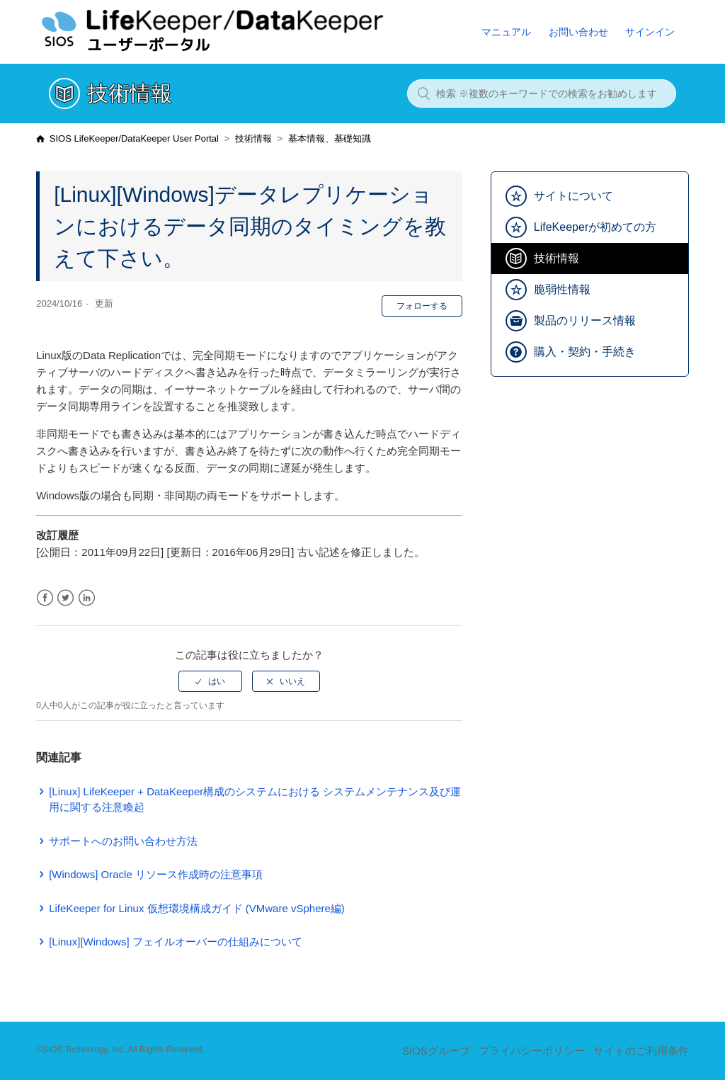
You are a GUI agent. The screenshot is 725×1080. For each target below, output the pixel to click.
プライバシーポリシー (532, 1051)
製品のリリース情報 (585, 320)
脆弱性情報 (562, 289)
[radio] (210, 681)
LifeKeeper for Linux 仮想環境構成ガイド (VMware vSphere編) (197, 908)
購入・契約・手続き (585, 352)
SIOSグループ (436, 1051)
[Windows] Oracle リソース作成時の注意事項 (156, 874)
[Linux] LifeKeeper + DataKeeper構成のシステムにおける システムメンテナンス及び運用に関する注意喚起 (255, 799)
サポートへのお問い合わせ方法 (123, 841)
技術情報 (253, 138)
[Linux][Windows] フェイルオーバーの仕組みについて (175, 942)
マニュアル (506, 32)
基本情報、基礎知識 (329, 138)
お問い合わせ (578, 32)
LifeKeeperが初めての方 (595, 227)
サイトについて (573, 196)
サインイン (650, 32)
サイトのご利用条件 (641, 1051)
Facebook (45, 598)
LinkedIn (87, 598)
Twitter (65, 598)
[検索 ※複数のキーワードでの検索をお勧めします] (541, 93)
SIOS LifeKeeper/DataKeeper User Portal (134, 138)
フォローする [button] (421, 306)
